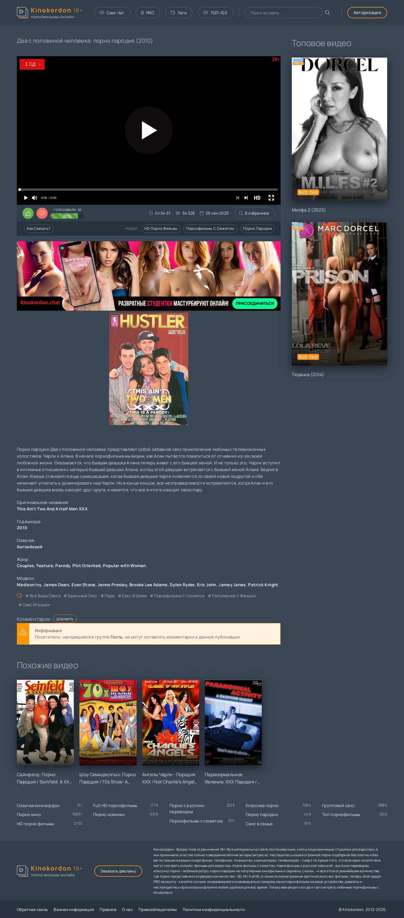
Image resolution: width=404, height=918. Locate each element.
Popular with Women (124, 566)
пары (110, 595)
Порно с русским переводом (186, 809)
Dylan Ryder (182, 585)
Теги (179, 12)
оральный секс (82, 595)
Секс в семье (259, 824)
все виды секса (45, 595)
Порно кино (29, 814)
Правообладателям (158, 909)
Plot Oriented (86, 566)
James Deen (56, 585)
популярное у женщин (234, 595)
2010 (22, 528)
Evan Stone (83, 585)
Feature (44, 566)
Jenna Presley (112, 585)
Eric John (206, 585)
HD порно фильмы (161, 228)
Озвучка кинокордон (38, 805)
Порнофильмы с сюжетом (210, 228)
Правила (108, 909)
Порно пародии (257, 228)
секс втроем (134, 595)
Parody (62, 566)
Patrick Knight (263, 585)
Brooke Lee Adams (148, 585)
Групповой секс (338, 805)
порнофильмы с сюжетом (179, 595)
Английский (29, 547)
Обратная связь (32, 909)
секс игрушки (36, 604)
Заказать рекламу (118, 871)
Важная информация (74, 909)
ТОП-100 (215, 12)
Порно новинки (109, 814)
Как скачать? (39, 228)
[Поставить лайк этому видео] (28, 213)
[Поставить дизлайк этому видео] (42, 213)
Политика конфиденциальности (214, 909)
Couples (25, 566)
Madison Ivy (29, 585)
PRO (147, 12)
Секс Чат (111, 12)
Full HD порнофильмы (115, 805)
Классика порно (262, 805)
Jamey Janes (232, 585)
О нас (127, 909)
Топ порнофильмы (341, 814)
